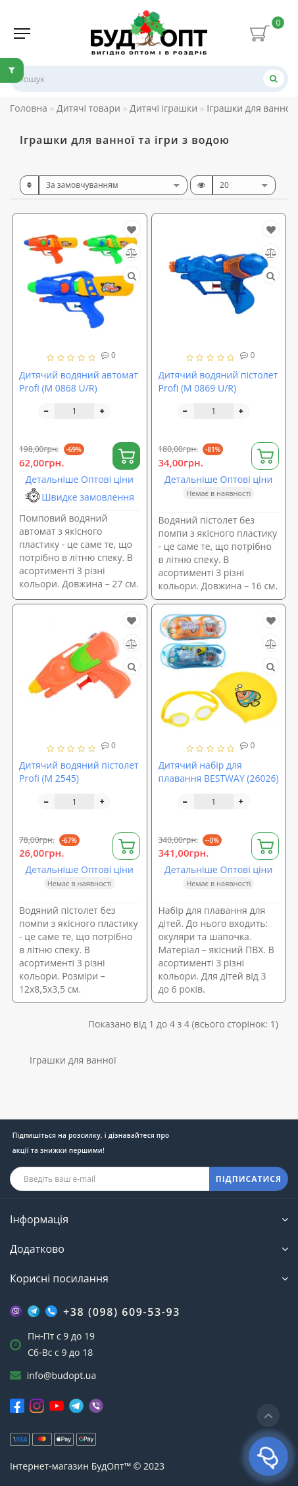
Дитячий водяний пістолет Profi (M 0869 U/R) (218, 381)
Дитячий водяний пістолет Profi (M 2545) (79, 771)
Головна (28, 108)
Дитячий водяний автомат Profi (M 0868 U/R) (78, 381)
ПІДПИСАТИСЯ (249, 1178)
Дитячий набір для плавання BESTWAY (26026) (219, 771)
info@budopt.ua (62, 1375)
